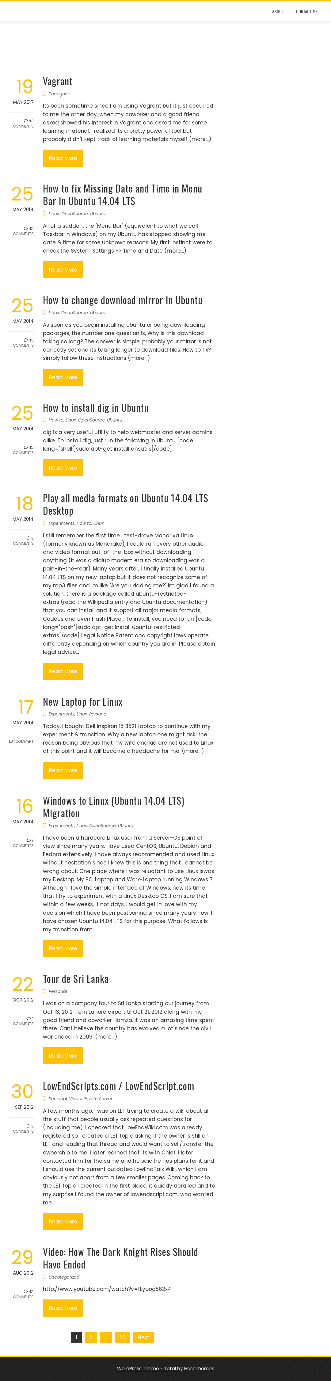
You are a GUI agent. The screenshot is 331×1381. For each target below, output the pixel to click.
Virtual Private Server (90, 1099)
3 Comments (23, 843)
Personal (98, 714)
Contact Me (306, 11)
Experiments (61, 523)
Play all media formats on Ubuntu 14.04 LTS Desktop (125, 503)
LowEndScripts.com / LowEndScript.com (118, 1085)
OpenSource (74, 214)
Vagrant (58, 81)
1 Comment (21, 741)
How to (56, 420)
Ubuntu (97, 214)
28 (122, 1337)
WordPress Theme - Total (146, 1368)
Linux (54, 214)
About (278, 11)
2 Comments (23, 541)
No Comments (23, 123)
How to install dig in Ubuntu (96, 407)
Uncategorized (64, 1277)
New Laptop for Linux (83, 701)
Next (143, 1337)
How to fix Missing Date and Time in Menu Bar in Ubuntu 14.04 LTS (122, 194)
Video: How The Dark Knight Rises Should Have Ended (120, 1257)
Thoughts (59, 94)
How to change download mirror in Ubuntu (123, 299)
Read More (63, 158)
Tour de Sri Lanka (76, 978)
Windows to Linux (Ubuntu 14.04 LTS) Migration (114, 806)
